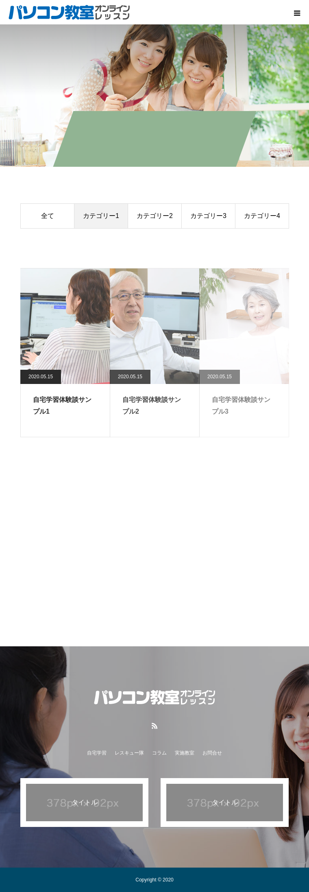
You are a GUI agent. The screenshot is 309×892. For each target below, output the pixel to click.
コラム (159, 753)
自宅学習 (97, 753)
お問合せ (212, 753)
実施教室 (184, 753)
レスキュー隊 (129, 753)
